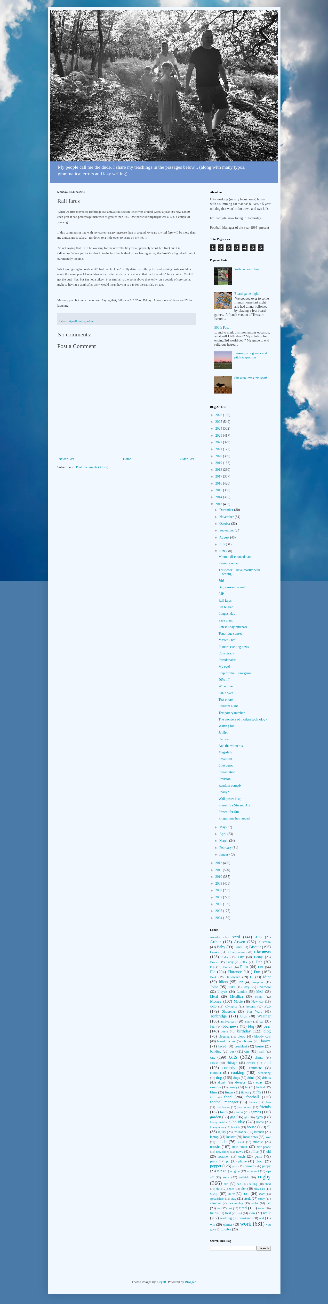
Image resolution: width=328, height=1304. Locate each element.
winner (227, 1224)
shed (268, 1184)
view (252, 1213)
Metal (214, 996)
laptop (214, 1137)
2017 (219, 476)
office (254, 1151)
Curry (230, 962)
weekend (245, 1218)
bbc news (231, 1026)
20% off (223, 680)
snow (231, 1194)
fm (258, 1092)
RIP (221, 594)
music (215, 1146)
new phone (263, 1147)
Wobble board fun (246, 269)
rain (219, 1171)
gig (232, 1117)
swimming (236, 1203)
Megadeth (225, 752)
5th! (221, 581)
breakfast (240, 1046)
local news (250, 1137)
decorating (264, 1073)
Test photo (225, 699)
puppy (266, 1166)
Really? (223, 792)
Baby (221, 947)
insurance (240, 1132)
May (222, 827)
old (268, 1151)
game (239, 1112)
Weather (264, 1016)
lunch (221, 1141)
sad (239, 1184)
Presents (251, 1006)
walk (267, 1213)
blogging (224, 1036)
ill (269, 1127)
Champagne (236, 952)
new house (240, 1147)
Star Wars (254, 1011)
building (216, 1051)
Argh (258, 937)
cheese (214, 1063)
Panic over (225, 693)
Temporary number (231, 713)
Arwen (239, 942)
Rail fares (225, 600)
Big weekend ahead (231, 587)
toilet (261, 1208)
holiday (238, 1122)
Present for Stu (228, 812)
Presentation (226, 772)
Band (238, 947)
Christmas (262, 952)
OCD (213, 1006)
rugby (264, 1177)
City (241, 957)
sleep (214, 1193)
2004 (219, 918)
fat (246, 1087)
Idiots (223, 981)
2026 (219, 415)
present (249, 1166)
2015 (219, 490)
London (242, 991)
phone (242, 1161)
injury (222, 1132)
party (213, 1161)
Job (240, 982)
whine (90, 321)
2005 (219, 911)
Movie (238, 1001)
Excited (227, 967)
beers (224, 1031)
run (226, 1184)
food (228, 1097)
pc (227, 1161)
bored (222, 1046)
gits (246, 1117)
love (268, 1137)
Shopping (228, 1011)
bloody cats (262, 1036)
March (224, 840)
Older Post (187, 459)
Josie (214, 987)
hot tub (235, 1127)
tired (243, 1208)
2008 (219, 890)
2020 (219, 456)
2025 (219, 422)
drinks (266, 1078)
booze (266, 1041)
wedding (226, 1218)
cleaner (251, 1063)
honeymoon (217, 1127)
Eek (212, 967)
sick (244, 1188)
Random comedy (229, 785)
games (255, 1112)
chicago (232, 1063)
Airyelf (161, 1282)
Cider (224, 957)
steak (247, 1198)
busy (233, 1051)
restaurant (253, 1171)
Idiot (267, 977)
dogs (236, 1078)
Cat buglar (225, 607)
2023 (219, 435)
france (253, 1102)
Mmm (259, 996)
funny (224, 1112)
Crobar (214, 962)
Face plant (225, 620)
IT (251, 977)
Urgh (243, 1016)
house (251, 1127)
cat (212, 1057)
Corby (258, 957)
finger (229, 1092)
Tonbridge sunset (230, 633)
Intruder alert (227, 660)
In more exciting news (233, 647)
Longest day (226, 613)
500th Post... (222, 327)
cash (261, 1051)
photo (259, 1161)
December (226, 510)
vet (240, 1213)
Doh (259, 962)
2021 (219, 449)
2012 (219, 863)
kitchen (259, 1132)
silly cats (259, 1188)
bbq (251, 1026)
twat (228, 1213)
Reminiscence (228, 563)
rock (226, 1177)
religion (235, 1171)
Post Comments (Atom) (92, 467)
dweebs (240, 1082)
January (225, 854)
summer (215, 1203)
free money (244, 1107)
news (239, 1151)
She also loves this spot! (250, 378)
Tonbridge (218, 1016)
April (223, 834)
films (213, 1092)
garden (215, 1117)
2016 (219, 483)
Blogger (190, 1282)
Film (244, 966)
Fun (257, 972)
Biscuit (255, 947)
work (245, 1224)
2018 (219, 469)
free (268, 1102)
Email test (225, 759)
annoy (248, 1021)
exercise (215, 1087)
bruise (259, 1046)
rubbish (243, 1177)
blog (267, 1031)
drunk (221, 1082)
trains (82, 321)
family (233, 1087)
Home (127, 459)
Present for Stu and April (235, 805)
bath (213, 1026)
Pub (267, 1006)
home (260, 1122)
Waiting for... (227, 726)
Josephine (258, 982)
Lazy (246, 987)
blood (241, 1036)
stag (233, 1198)
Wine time (225, 686)
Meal (259, 991)
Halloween (232, 977)
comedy (228, 1067)
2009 (219, 883)
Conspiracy (226, 653)
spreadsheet (217, 1198)
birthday (244, 1031)
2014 (219, 497)
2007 (219, 897)
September (227, 530)
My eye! (224, 666)
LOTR (232, 987)
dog (219, 1077)
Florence (235, 972)
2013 (219, 504)
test (230, 1208)
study (261, 1198)
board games (226, 1041)
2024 (219, 428)
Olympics (231, 1006)
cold (267, 1062)
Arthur (215, 942)
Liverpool (264, 987)
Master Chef (226, 640)
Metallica (236, 996)
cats (233, 1057)
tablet (254, 1203)
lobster (230, 1137)
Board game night (246, 294)
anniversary (228, 1021)
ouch (241, 1156)
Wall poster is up (229, 799)
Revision (224, 779)
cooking (237, 1072)
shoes (230, 1188)
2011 (219, 870)
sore (245, 1193)
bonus (248, 1041)
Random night (228, 706)
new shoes (222, 1151)
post (235, 1166)
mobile (258, 1142)
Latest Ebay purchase (233, 627)
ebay (259, 1082)
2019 (219, 463)
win (212, 1224)
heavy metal (217, 1122)
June (222, 551)
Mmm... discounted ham (235, 557)
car (246, 1051)
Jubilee (223, 733)
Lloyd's (222, 991)
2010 (219, 877)
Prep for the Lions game (234, 673)
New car (257, 1001)
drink (251, 1078)
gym (259, 1117)
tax (268, 1203)
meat (241, 1142)
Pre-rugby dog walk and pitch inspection (250, 355)
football (252, 1097)
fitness (245, 1092)
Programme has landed (233, 818)
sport (261, 1194)
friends (265, 1107)
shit (218, 1188)
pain (258, 1156)
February (225, 847)
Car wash (224, 739)
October (225, 523)
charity (259, 1057)
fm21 (213, 1097)
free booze (223, 1107)
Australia (264, 942)
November (227, 517)
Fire (261, 967)
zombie (226, 1229)
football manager (224, 1102)
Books (214, 952)
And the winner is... (231, 746)
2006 (219, 904)
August (224, 537)
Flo (213, 972)
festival (260, 1087)
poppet (215, 1166)
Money (216, 1001)
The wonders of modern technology (242, 719)
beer (267, 1026)
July (222, 544)
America (215, 937)
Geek (213, 977)
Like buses (225, 765)
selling (253, 1184)
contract (215, 1073)
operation (223, 1156)
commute (255, 1068)
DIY (245, 962)
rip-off (73, 321)
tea (219, 1208)
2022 (219, 442)
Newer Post (66, 459)
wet (261, 1218)
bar (261, 1021)
